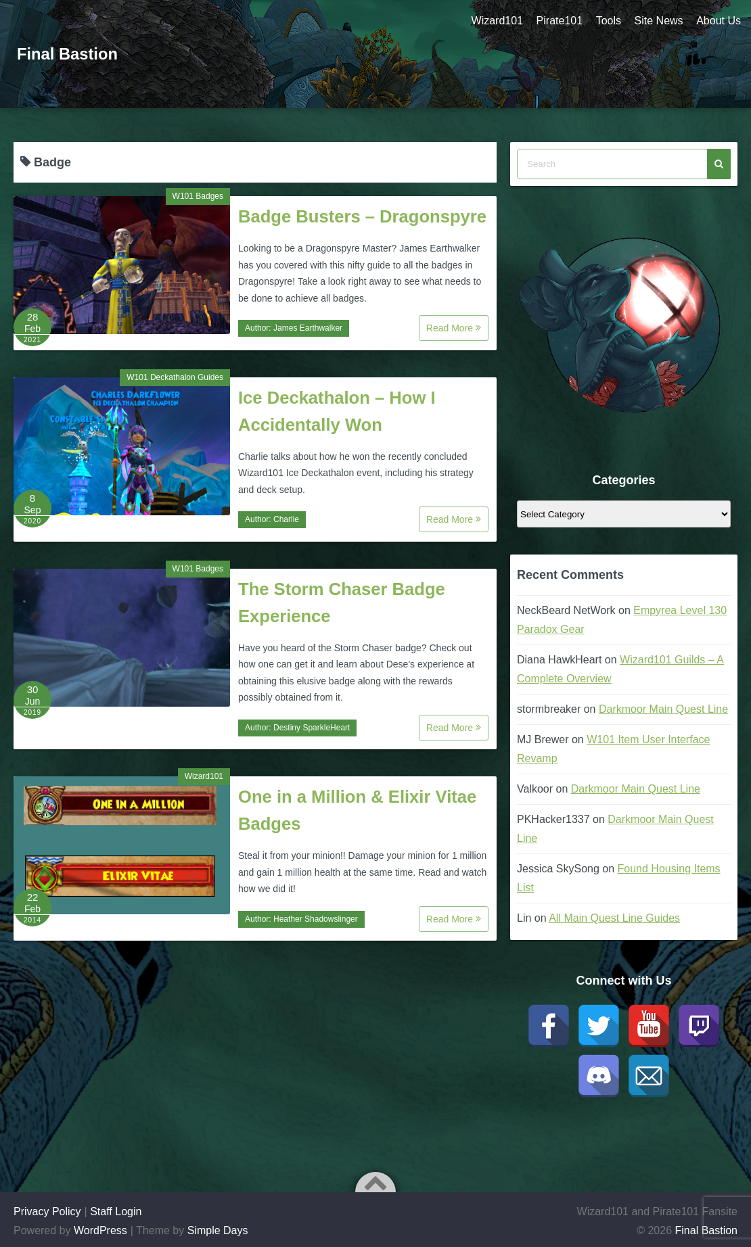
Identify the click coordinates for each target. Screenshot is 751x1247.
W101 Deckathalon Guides (175, 377)
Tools (607, 20)
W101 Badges (198, 196)
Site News (658, 20)
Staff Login (115, 1211)
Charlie (286, 519)
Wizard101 (496, 20)
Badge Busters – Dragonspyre (362, 216)
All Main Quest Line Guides (614, 918)
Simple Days (217, 1230)
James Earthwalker (307, 328)
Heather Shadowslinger (315, 919)
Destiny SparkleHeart (311, 727)
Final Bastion (68, 54)
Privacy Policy (47, 1211)
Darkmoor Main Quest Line (663, 709)
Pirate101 (558, 20)
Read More (453, 328)
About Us (718, 20)
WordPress (100, 1230)
